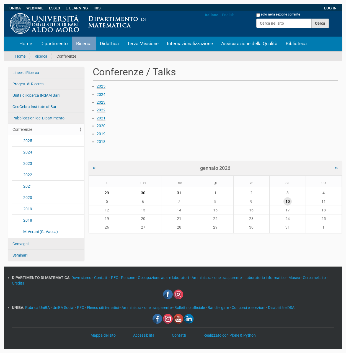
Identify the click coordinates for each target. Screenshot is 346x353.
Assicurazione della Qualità (249, 43)
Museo (294, 277)
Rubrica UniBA (38, 307)
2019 (27, 209)
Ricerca (84, 43)
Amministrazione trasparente (217, 277)
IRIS (97, 8)
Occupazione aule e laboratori (164, 277)
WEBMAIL (34, 8)
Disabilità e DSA (281, 307)
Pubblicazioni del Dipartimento (38, 118)
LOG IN (330, 8)
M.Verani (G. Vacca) (40, 231)
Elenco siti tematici (103, 307)
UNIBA (15, 8)
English (228, 15)
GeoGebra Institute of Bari (34, 106)
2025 (27, 141)
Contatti (101, 277)
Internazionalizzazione (190, 43)
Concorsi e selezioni (249, 307)
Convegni (20, 244)
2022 (27, 175)
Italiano (211, 15)
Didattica (109, 43)
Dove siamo (81, 277)
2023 (27, 163)
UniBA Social (63, 307)
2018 (27, 220)
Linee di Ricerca (25, 72)
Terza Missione (143, 43)
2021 (27, 186)
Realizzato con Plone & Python (229, 335)
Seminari (19, 255)
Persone (128, 277)
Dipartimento (54, 43)
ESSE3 (54, 8)
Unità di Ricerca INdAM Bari (36, 95)
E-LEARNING (77, 8)
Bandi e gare (219, 307)
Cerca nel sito (315, 277)
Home (25, 43)
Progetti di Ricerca (28, 84)
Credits (18, 283)
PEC (115, 277)
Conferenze (22, 129)
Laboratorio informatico (265, 277)
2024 (27, 152)
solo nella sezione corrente (280, 14)
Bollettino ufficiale (190, 307)
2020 (27, 197)
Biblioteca (296, 43)
